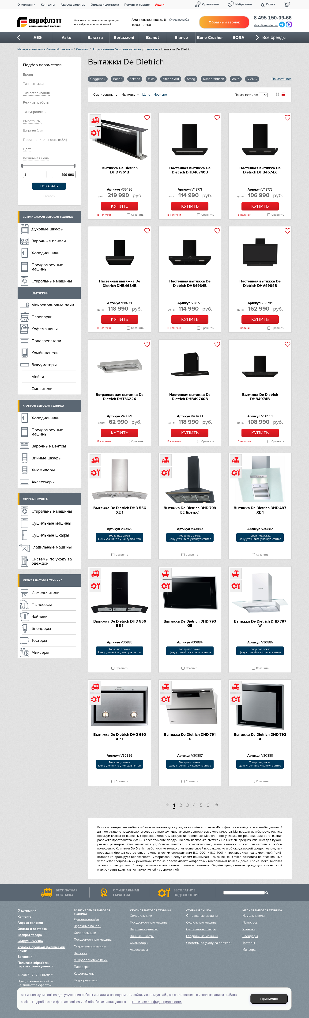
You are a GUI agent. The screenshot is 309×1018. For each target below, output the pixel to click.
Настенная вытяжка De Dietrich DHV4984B (260, 283)
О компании (26, 4)
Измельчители (45, 592)
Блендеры (41, 628)
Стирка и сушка (35, 499)
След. (215, 805)
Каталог (82, 49)
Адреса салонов (72, 4)
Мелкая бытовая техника (42, 580)
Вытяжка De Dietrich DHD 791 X (190, 736)
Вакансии (25, 957)
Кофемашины (44, 328)
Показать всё (281, 79)
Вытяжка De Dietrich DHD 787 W (260, 623)
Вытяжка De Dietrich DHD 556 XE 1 (119, 510)
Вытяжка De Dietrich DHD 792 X (260, 736)
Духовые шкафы (47, 229)
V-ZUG (252, 79)
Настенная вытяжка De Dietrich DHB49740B (190, 396)
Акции (159, 4)
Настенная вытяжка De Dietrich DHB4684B (119, 283)
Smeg (191, 79)
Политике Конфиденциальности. (157, 1002)
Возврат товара (30, 935)
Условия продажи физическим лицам (41, 949)
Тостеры (39, 640)
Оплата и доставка (105, 4)
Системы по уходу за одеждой (51, 561)
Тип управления (35, 112)
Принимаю (269, 999)
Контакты (48, 4)
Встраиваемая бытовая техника (116, 49)
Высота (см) (32, 121)
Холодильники (45, 252)
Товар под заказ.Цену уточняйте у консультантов (119, 537)
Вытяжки (151, 49)
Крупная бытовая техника (43, 406)
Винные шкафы (46, 458)
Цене (146, 95)
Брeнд (28, 74)
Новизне (160, 95)
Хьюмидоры (43, 470)
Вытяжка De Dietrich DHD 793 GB (190, 623)
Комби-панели (45, 352)
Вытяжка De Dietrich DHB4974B (260, 396)
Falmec (135, 79)
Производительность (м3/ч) (45, 140)
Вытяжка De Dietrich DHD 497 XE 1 (260, 510)
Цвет (27, 149)
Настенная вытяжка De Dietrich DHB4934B (190, 283)
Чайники (39, 616)
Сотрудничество (30, 941)
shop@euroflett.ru (266, 25)
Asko (235, 79)
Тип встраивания (36, 93)
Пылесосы (41, 604)
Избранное (243, 4)
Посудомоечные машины (47, 267)
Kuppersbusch (213, 79)
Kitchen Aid (170, 79)
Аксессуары (43, 482)
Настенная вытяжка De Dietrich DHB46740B (190, 170)
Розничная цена (36, 158)
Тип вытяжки (33, 84)
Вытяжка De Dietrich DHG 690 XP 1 (119, 736)
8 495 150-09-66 (273, 17)
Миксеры (40, 652)
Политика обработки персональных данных (35, 964)
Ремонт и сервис (137, 4)
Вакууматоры (44, 364)
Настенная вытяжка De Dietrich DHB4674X (260, 170)
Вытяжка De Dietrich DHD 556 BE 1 (119, 623)
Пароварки (42, 316)
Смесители (42, 388)
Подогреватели (46, 340)
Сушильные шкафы (50, 535)
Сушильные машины (51, 523)
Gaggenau (97, 79)
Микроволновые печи (52, 305)
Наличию (128, 95)
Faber (117, 79)
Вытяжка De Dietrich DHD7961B (120, 170)
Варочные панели (48, 241)
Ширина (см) (33, 130)
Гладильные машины (51, 547)
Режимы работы (36, 102)
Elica (151, 79)
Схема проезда (179, 19)
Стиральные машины (51, 281)
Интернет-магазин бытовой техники (45, 49)
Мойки (37, 376)
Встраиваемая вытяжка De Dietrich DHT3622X (119, 396)
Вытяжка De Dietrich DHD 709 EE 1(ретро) (190, 510)
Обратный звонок (224, 22)
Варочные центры (48, 446)
